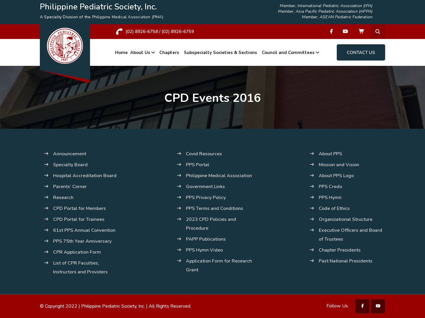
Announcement (69, 154)
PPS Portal (197, 165)
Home (121, 53)
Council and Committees (288, 53)
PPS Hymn (330, 197)
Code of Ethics (334, 208)
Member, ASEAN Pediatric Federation (337, 17)
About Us (140, 53)
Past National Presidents (345, 261)
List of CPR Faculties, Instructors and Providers (80, 267)
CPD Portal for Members (79, 208)
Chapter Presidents (340, 250)
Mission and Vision (339, 165)
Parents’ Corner (70, 186)
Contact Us (361, 53)
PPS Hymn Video (204, 250)
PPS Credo (330, 186)
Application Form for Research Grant (219, 265)
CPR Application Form (77, 252)
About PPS (330, 154)
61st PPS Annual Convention (84, 230)
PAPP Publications (206, 239)
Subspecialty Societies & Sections (220, 53)
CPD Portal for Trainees (78, 219)
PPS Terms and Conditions (214, 208)
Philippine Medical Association (219, 175)
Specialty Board (70, 165)
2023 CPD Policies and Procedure (211, 223)
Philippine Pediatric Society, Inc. (113, 306)
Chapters (169, 53)
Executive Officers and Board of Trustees (350, 234)
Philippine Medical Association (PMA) (127, 17)
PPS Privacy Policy (206, 197)
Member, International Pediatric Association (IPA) (326, 6)
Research (63, 197)
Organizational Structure (345, 219)
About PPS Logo (336, 175)
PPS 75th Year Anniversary (82, 241)
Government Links (205, 186)
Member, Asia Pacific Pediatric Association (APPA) (325, 11)
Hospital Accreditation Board (85, 175)
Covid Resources (204, 154)
